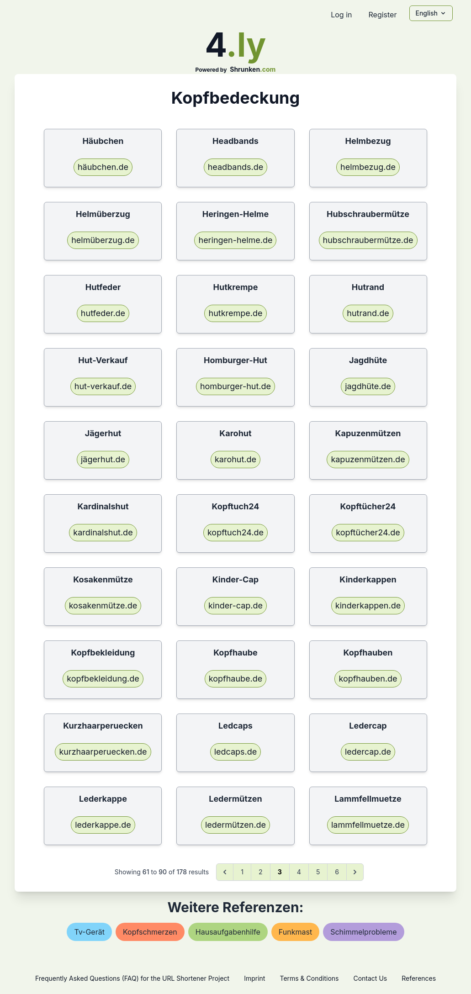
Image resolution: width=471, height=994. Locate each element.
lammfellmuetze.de (368, 825)
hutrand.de (368, 313)
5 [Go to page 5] (318, 872)
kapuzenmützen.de (368, 459)
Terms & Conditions (309, 978)
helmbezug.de (368, 167)
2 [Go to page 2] (261, 872)
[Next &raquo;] (355, 872)
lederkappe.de (103, 825)
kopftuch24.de (235, 532)
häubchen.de (103, 167)
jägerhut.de (103, 459)
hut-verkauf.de (103, 386)
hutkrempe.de (235, 313)
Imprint (254, 978)
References (419, 978)
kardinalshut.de (102, 532)
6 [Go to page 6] (337, 872)
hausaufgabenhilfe (228, 931)
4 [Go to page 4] (299, 872)
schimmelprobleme (363, 931)
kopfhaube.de (236, 678)
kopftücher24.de (368, 532)
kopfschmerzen (150, 931)
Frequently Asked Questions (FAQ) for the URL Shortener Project (132, 978)
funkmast (295, 931)
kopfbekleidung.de (103, 678)
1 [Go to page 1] (242, 872)
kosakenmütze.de (103, 605)
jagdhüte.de (368, 386)
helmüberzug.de (103, 240)
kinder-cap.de (235, 605)
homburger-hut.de (235, 386)
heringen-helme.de (235, 240)
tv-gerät (89, 931)
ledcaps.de (235, 751)
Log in (341, 14)
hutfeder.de (103, 313)
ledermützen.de (235, 825)
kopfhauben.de (368, 678)
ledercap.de (368, 751)
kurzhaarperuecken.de (103, 751)
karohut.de (235, 459)
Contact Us (370, 978)
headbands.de (236, 167)
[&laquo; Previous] (224, 872)
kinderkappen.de (368, 605)
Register (382, 14)
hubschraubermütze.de (368, 240)
